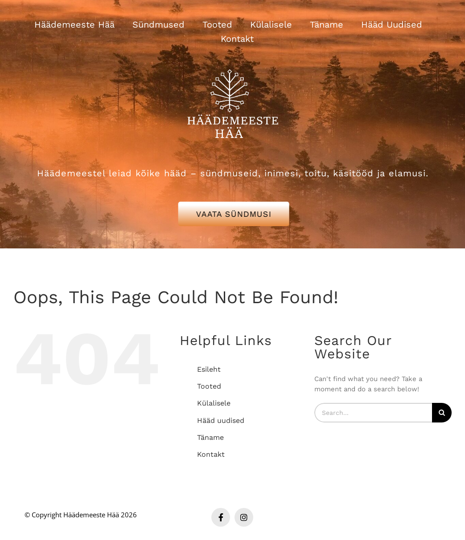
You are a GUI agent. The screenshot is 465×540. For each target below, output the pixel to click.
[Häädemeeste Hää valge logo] (232, 58)
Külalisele (213, 403)
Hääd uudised (220, 420)
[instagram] (244, 517)
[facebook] (220, 517)
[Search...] (373, 412)
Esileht (209, 369)
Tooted (209, 386)
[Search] (442, 412)
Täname (210, 437)
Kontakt (211, 454)
